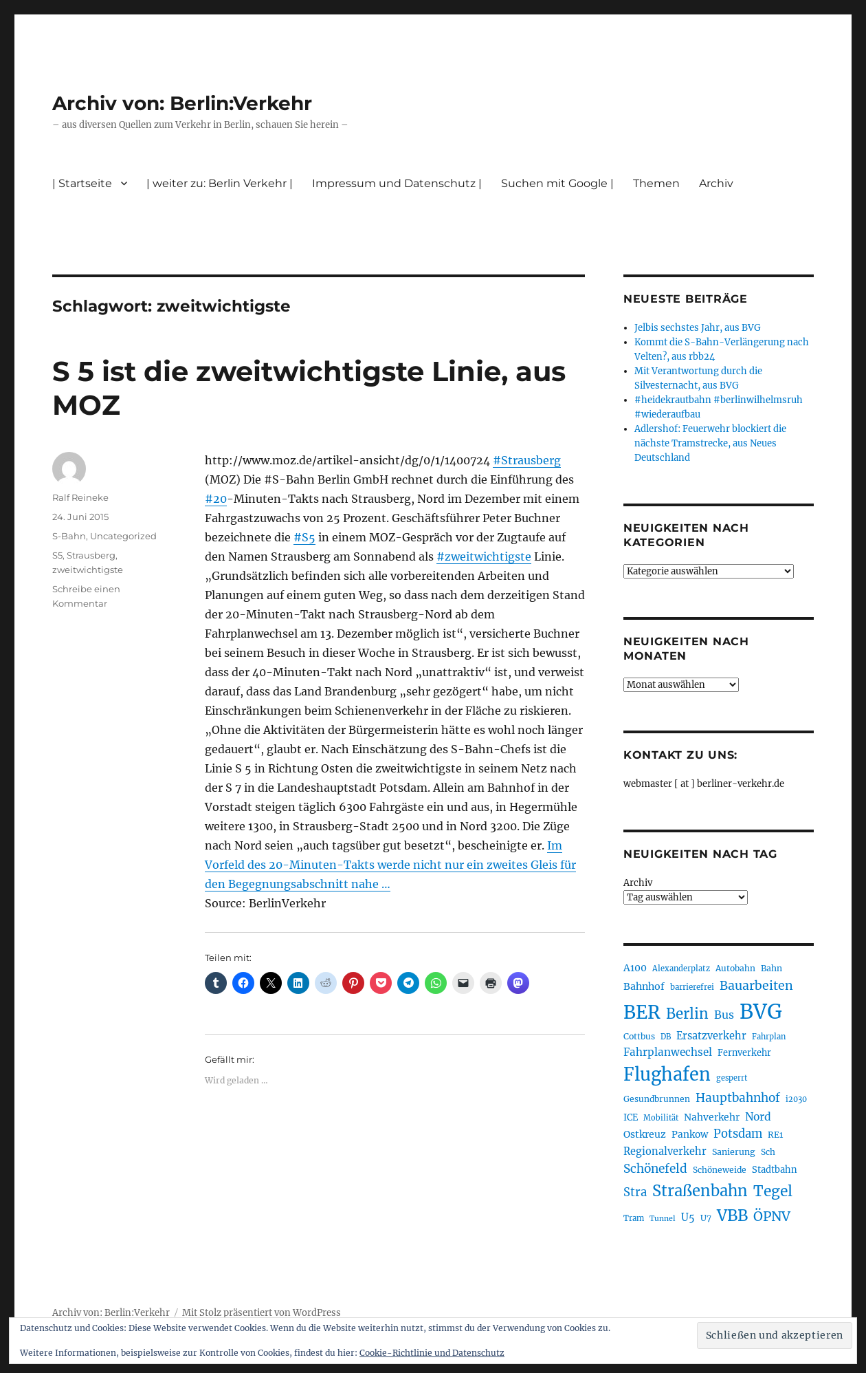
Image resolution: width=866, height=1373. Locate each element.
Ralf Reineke (80, 497)
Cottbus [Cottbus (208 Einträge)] (639, 1036)
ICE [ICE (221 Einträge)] (630, 1117)
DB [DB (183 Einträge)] (665, 1036)
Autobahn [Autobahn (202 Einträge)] (735, 968)
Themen (656, 183)
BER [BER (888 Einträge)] (641, 1012)
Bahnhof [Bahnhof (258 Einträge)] (644, 986)
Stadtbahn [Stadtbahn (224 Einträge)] (774, 1170)
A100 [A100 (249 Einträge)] (635, 968)
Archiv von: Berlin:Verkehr (182, 103)
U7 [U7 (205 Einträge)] (705, 1218)
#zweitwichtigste (483, 556)
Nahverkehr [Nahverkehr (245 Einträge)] (712, 1117)
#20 (216, 499)
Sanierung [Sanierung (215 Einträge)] (733, 1152)
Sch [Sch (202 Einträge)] (768, 1152)
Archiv (716, 183)
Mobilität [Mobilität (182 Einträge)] (660, 1118)
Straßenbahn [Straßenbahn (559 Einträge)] (700, 1190)
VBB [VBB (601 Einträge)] (732, 1215)
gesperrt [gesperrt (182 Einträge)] (731, 1078)
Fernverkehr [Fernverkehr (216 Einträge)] (744, 1053)
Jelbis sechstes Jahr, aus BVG (697, 328)
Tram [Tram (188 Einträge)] (633, 1218)
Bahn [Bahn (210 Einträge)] (771, 968)
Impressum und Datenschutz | (397, 183)
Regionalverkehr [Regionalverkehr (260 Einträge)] (665, 1151)
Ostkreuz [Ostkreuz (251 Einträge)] (644, 1134)
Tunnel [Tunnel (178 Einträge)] (663, 1218)
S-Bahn (69, 535)
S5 (57, 555)
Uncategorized (123, 535)
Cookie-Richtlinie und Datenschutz (431, 1353)
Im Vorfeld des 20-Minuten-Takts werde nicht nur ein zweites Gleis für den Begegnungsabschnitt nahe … (390, 865)
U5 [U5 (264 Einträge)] (688, 1217)
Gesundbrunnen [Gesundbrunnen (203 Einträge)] (656, 1099)
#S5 (304, 537)
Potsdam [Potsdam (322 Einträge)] (737, 1134)
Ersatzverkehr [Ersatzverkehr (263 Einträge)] (711, 1036)
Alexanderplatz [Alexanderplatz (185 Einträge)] (681, 968)
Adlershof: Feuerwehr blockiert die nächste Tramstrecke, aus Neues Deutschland (710, 443)
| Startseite (82, 183)
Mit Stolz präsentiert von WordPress (261, 1313)
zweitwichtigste (87, 569)
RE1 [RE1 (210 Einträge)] (775, 1134)
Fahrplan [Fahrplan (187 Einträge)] (769, 1036)
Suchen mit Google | (557, 183)
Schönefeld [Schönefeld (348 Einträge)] (655, 1168)
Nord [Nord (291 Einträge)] (758, 1116)
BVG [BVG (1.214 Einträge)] (761, 1011)
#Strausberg (527, 460)
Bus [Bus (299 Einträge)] (724, 1014)
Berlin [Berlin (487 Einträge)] (687, 1014)
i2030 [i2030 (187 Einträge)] (796, 1099)
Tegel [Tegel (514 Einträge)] (772, 1191)
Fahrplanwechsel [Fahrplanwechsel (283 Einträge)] (667, 1052)
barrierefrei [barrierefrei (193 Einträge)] (692, 987)
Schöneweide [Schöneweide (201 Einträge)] (719, 1170)
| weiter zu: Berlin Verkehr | (219, 183)
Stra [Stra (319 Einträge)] (635, 1192)
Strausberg (91, 555)
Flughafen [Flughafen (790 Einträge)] (667, 1074)
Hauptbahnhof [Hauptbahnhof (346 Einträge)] (738, 1097)
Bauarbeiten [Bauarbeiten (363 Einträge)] (756, 985)
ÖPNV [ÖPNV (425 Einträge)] (771, 1216)
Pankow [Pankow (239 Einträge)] (689, 1134)
